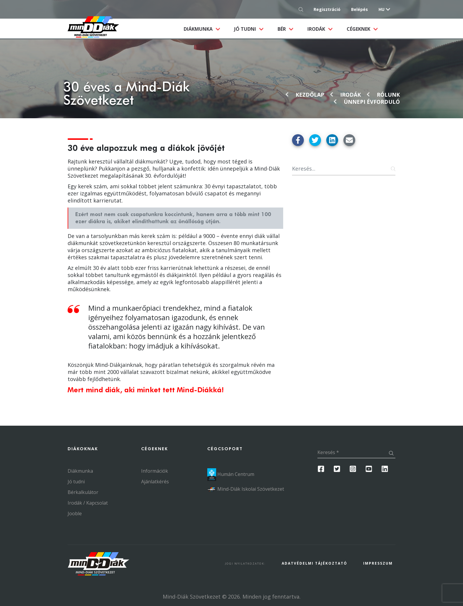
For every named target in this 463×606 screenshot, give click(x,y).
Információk (154, 471)
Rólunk (388, 94)
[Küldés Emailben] (349, 140)
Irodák (316, 29)
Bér (282, 29)
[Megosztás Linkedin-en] (332, 140)
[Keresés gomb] (302, 9)
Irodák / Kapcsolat (88, 503)
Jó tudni (245, 29)
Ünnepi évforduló (372, 101)
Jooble (75, 513)
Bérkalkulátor (83, 492)
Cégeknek (359, 29)
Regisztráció (327, 9)
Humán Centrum (230, 474)
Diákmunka (205, 28)
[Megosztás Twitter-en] (315, 140)
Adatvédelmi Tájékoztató (314, 563)
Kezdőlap (310, 94)
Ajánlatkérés (155, 481)
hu (381, 9)
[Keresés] (343, 168)
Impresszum (378, 563)
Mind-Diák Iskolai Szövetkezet (245, 489)
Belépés (359, 9)
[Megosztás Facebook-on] (298, 140)
